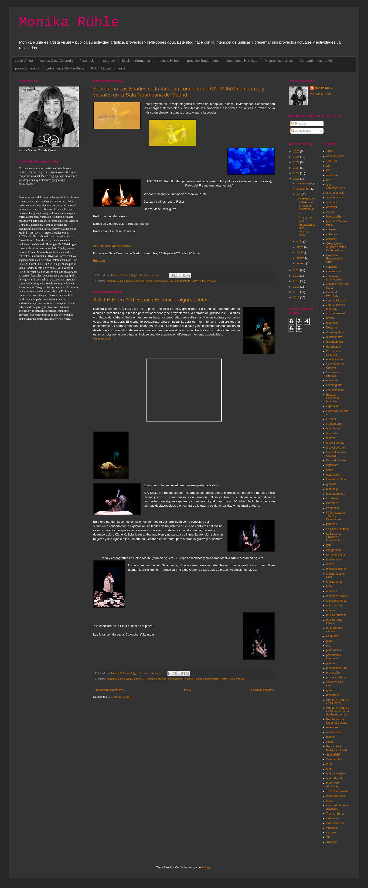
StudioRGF (333, 754)
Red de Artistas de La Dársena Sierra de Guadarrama (337, 711)
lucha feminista (335, 554)
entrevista (332, 380)
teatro (195, 281)
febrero (301, 263)
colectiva (331, 234)
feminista (331, 433)
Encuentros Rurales (333, 374)
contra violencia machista (336, 307)
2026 (296, 151)
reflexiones (333, 727)
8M (328, 170)
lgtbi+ (329, 545)
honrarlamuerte (335, 493)
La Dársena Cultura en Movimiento (333, 537)
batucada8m (334, 216)
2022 (296, 173)
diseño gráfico (335, 332)
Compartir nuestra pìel (316, 60)
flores (329, 470)
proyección (333, 672)
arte (328, 180)
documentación (335, 341)
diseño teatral (334, 337)
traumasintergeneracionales (337, 807)
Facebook (86, 60)
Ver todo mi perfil (320, 94)
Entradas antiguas (262, 690)
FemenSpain (334, 423)
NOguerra (332, 636)
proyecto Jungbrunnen (203, 60)
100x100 (331, 160)
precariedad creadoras (333, 656)
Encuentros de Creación (335, 366)
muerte (330, 610)
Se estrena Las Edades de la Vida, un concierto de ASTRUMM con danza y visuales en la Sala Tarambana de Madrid (179, 92)
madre (330, 564)
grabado (331, 484)
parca (329, 641)
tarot (329, 764)
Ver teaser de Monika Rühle (112, 246)
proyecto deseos (27, 68)
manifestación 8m (337, 568)
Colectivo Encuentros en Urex (335, 259)
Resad (330, 741)
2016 (296, 292)
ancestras (332, 175)
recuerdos (332, 695)
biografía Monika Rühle (120, 281)
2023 (296, 167)
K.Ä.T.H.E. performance (108, 68)
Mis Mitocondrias (336, 600)
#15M (329, 151)
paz (328, 645)
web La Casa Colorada (56, 60)
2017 (296, 286)
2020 (296, 270)
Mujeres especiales (279, 60)
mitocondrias (334, 605)
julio (299, 194)
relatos (330, 737)
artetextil (331, 207)
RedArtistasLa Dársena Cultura (336, 721)
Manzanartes (334, 581)
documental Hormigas (242, 60)
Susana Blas (334, 759)
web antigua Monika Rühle (65, 68)
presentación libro (337, 668)
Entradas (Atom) (121, 696)
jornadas (331, 524)
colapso (331, 229)
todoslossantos (335, 796)
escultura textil (335, 390)
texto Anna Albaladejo (333, 784)
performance (212, 678)
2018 (296, 281)
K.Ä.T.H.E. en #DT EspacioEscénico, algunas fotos (151, 300)
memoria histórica (337, 596)
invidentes (332, 508)
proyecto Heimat (169, 60)
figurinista (332, 465)
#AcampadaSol (335, 156)
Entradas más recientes (109, 690)
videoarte (332, 827)
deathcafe (332, 323)
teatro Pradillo (335, 778)
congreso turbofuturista (334, 278)
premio (330, 663)
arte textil (332, 202)
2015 (296, 297)
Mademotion (334, 559)
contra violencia (336, 300)
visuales (331, 832)
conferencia (333, 271)
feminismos (333, 428)
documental (333, 346)
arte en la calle (335, 192)
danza (149, 281)
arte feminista (334, 197)
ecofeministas (334, 359)
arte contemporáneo (336, 186)
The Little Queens (337, 791)
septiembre (303, 188)
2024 (296, 162)
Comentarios (301, 130)
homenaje (332, 489)
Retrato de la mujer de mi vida (336, 748)
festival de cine (335, 447)
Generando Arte (336, 479)
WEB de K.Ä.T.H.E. (106, 339)
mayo (300, 247)
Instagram (108, 60)
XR (328, 837)
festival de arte (335, 442)
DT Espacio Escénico (154, 678)
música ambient (336, 615)
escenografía (161, 281)
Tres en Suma (335, 813)
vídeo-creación (207, 281)
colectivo (331, 239)
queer (330, 690)
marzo (300, 258)
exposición (333, 406)
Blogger (206, 867)
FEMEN (331, 419)
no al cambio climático (334, 629)
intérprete (332, 503)
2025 (296, 157)
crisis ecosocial (335, 313)
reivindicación (334, 732)
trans (329, 800)
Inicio (187, 690)
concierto (139, 281)
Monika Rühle (69, 22)
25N (328, 165)
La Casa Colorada (180, 281)
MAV (329, 586)
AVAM (330, 212)
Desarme (332, 327)
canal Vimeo (24, 60)
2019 (296, 275)
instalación (333, 498)
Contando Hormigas (332, 294)
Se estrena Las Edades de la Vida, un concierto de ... (305, 205)
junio (299, 241)
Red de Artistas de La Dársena (337, 701)
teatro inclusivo (335, 773)
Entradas (99, 260)
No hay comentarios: (152, 275)
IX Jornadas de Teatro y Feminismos (335, 516)
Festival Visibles (336, 460)
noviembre (303, 183)
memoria (331, 591)
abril (299, 252)
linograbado (333, 550)
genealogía (333, 474)
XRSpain (331, 842)
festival (330, 438)
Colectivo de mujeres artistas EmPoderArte (336, 247)
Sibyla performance (136, 60)
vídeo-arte (332, 818)
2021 (296, 178)
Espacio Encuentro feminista (332, 398)
